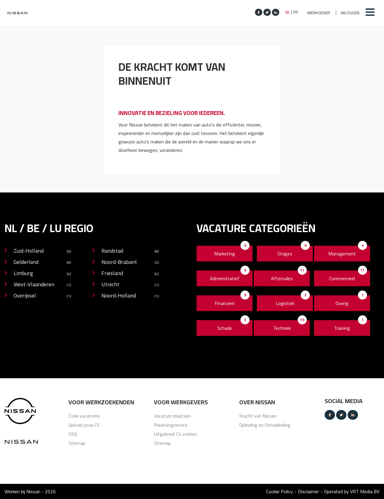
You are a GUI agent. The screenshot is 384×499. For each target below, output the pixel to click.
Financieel (224, 303)
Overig (342, 303)
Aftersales (282, 278)
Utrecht (130, 285)
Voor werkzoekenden (101, 402)
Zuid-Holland (42, 251)
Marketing (224, 253)
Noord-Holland (130, 296)
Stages (284, 253)
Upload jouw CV (84, 424)
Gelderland (42, 262)
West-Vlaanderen (42, 285)
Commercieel (342, 278)
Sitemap (76, 443)
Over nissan (257, 402)
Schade (224, 328)
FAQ (72, 433)
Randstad (130, 251)
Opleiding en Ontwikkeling (264, 424)
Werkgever (318, 13)
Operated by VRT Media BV (351, 491)
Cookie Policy (279, 491)
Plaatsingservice (170, 424)
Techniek (282, 328)
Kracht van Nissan (257, 415)
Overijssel (42, 296)
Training (342, 328)
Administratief (225, 278)
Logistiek (285, 303)
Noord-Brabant (130, 262)
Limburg (42, 273)
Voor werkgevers (181, 402)
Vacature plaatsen (172, 415)
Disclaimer (308, 491)
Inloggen (350, 13)
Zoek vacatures (84, 415)
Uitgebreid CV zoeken (175, 433)
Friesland (130, 273)
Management (342, 253)
